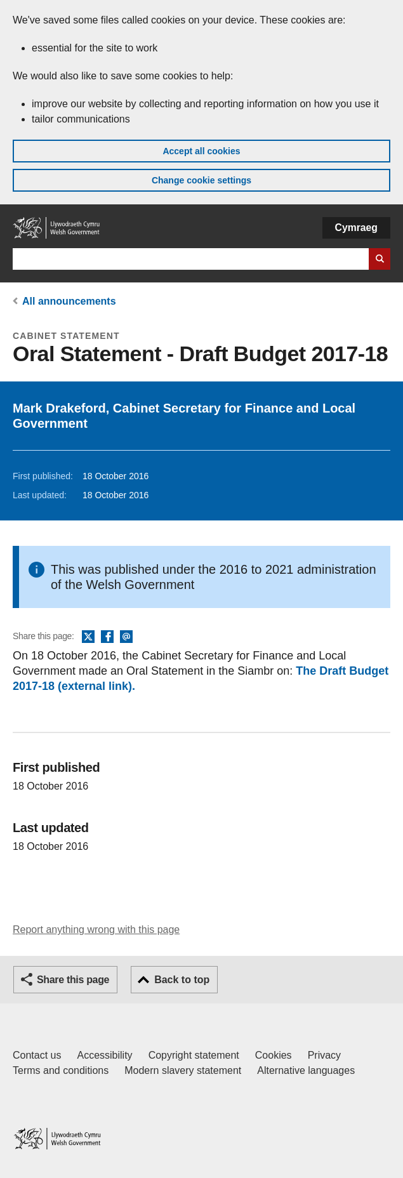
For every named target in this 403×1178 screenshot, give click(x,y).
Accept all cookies (201, 151)
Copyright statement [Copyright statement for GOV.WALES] (194, 1055)
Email (126, 637)
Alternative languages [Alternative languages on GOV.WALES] (306, 1070)
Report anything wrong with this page (96, 929)
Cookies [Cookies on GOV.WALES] (273, 1055)
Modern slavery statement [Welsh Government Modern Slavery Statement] (182, 1070)
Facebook (107, 637)
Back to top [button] (181, 979)
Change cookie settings (201, 180)
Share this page (73, 979)
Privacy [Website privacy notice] (324, 1055)
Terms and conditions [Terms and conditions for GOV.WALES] (61, 1070)
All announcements (69, 301)
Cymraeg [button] (356, 227)
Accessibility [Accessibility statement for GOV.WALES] (104, 1055)
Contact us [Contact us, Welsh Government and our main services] (37, 1055)
